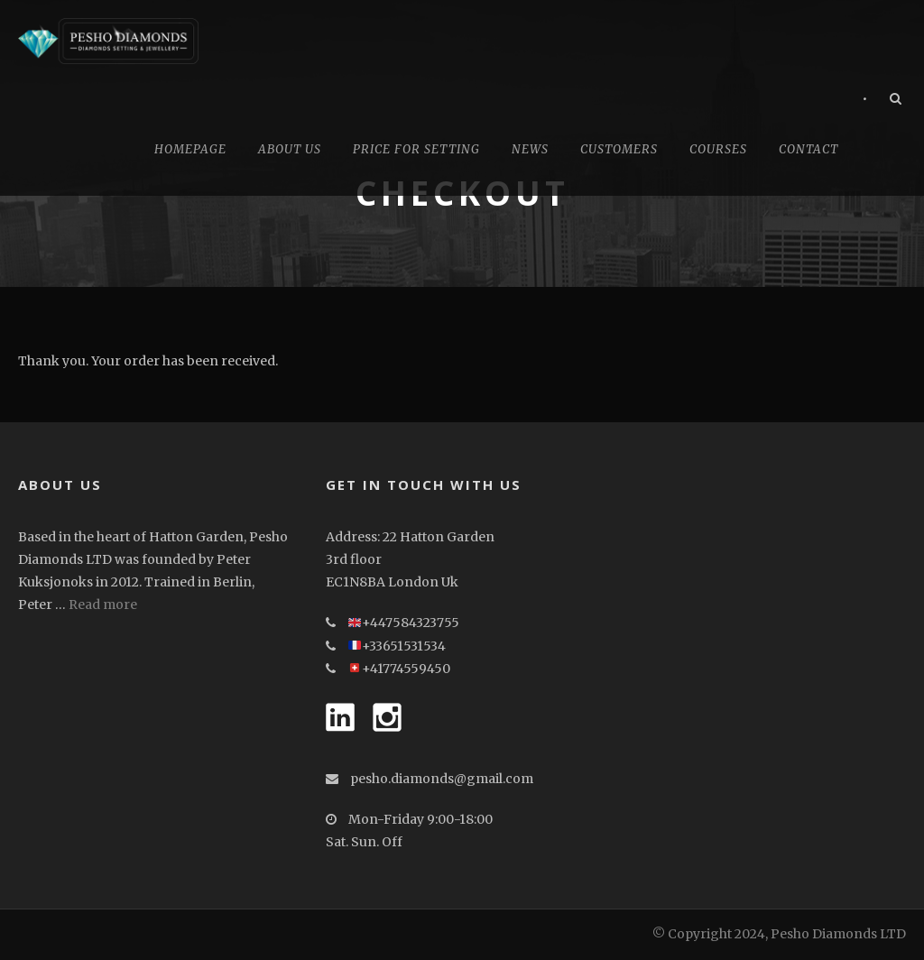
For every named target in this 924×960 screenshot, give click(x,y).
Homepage (190, 149)
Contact (808, 149)
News (530, 149)
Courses (718, 149)
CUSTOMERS (619, 149)
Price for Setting (416, 149)
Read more (103, 604)
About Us (289, 149)
